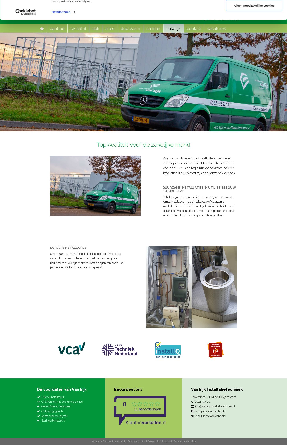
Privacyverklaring (137, 441)
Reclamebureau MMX (185, 441)
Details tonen (61, 30)
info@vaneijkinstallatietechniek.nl (215, 406)
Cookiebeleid (154, 441)
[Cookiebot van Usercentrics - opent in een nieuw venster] (25, 30)
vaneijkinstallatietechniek (210, 411)
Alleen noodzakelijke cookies (254, 23)
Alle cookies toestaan (254, 10)
